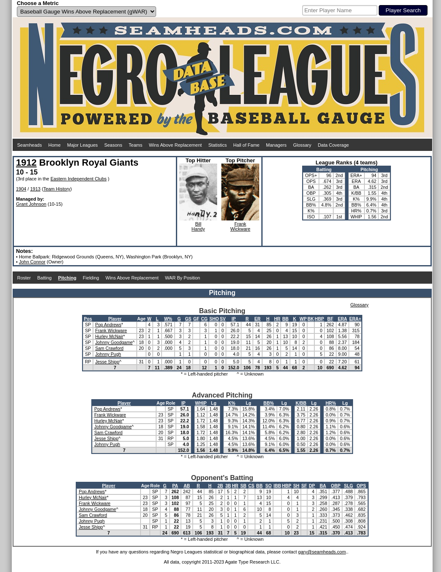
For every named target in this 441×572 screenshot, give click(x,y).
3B (228, 485)
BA (323, 485)
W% (168, 318)
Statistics (217, 145)
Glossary (302, 145)
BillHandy (198, 226)
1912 (26, 162)
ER (258, 318)
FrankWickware (240, 226)
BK (311, 318)
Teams (135, 145)
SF (304, 485)
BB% (268, 403)
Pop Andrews (108, 324)
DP (312, 485)
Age (141, 318)
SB (243, 485)
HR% (331, 403)
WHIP (200, 403)
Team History (56, 188)
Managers (276, 145)
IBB (277, 485)
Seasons (113, 145)
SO (269, 485)
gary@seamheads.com (322, 551)
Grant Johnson (31, 204)
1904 (21, 188)
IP (233, 318)
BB (285, 318)
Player (115, 318)
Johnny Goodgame (114, 342)
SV (223, 318)
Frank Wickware (111, 330)
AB (186, 485)
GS (188, 318)
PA (175, 485)
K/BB (301, 403)
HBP (319, 318)
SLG (348, 485)
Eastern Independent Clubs (78, 178)
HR (277, 318)
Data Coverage (333, 145)
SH (296, 485)
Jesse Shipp (107, 361)
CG (204, 318)
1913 (35, 188)
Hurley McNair (109, 336)
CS (251, 485)
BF (330, 318)
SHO (214, 318)
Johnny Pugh (108, 354)
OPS (361, 485)
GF (196, 318)
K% (231, 403)
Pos (88, 318)
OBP (335, 485)
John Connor (32, 261)
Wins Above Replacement (175, 145)
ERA (342, 318)
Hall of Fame (246, 145)
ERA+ (355, 318)
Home (54, 145)
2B (220, 485)
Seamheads (29, 145)
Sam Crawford (109, 348)
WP (303, 318)
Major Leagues (82, 145)
